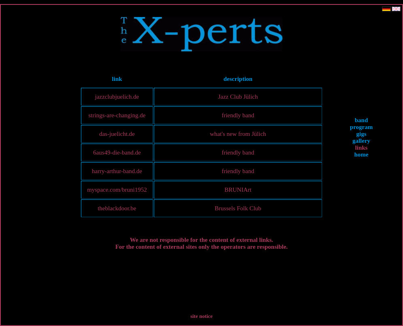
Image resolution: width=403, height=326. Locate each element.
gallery (361, 141)
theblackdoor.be (117, 208)
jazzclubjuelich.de (117, 96)
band (361, 120)
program (361, 127)
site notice (201, 316)
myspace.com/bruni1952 (117, 189)
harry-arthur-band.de (117, 171)
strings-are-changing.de (116, 115)
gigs (361, 134)
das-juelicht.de (117, 134)
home (361, 154)
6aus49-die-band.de (117, 152)
